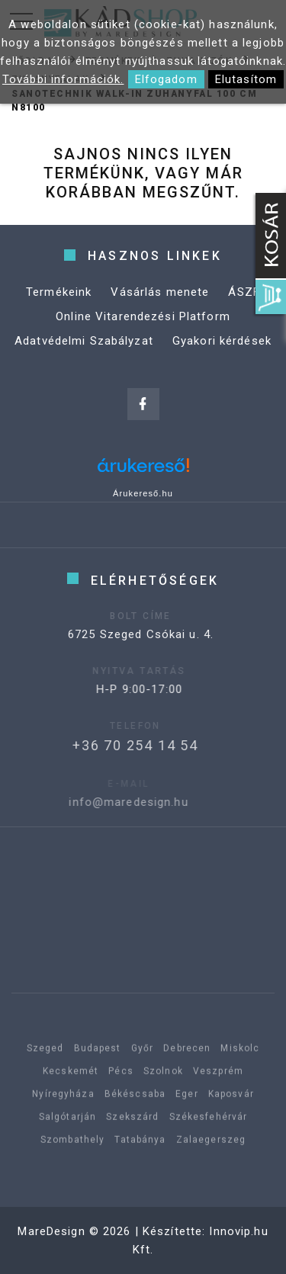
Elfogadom (166, 79)
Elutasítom (246, 79)
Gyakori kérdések (222, 341)
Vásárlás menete (160, 292)
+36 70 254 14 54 (118, 745)
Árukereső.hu (143, 493)
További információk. (63, 79)
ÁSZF (244, 292)
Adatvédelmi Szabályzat (83, 341)
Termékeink (59, 292)
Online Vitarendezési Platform (143, 316)
